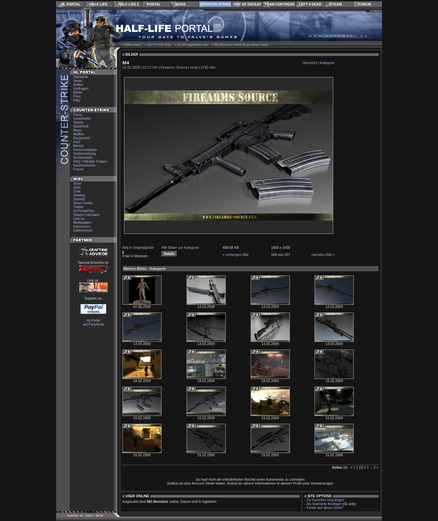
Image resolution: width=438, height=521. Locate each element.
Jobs (77, 187)
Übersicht (310, 63)
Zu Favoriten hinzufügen (325, 500)
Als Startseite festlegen (324, 504)
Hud (76, 142)
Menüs (78, 146)
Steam (336, 4)
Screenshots (82, 157)
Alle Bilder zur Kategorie (180, 247)
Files (77, 96)
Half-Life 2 (128, 4)
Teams (78, 122)
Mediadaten (82, 222)
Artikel (78, 85)
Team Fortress (279, 4)
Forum (364, 4)
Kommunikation (85, 150)
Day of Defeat (247, 4)
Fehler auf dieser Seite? (325, 508)
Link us (78, 218)
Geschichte (82, 118)
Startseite (80, 77)
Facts (77, 114)
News (77, 81)
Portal (154, 4)
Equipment (81, 138)
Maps (77, 130)
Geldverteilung (84, 153)
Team (77, 183)
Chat (77, 191)
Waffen (78, 134)
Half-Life (98, 4)
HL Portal (70, 4)
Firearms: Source (174, 67)
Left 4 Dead (310, 4)
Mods (181, 4)
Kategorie (327, 63)
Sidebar (79, 195)
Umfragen (81, 88)
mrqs (194, 67)
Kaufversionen (84, 165)
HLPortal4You (83, 211)
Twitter (78, 207)
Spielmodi (81, 126)
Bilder (77, 92)
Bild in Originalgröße (138, 247)
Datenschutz (82, 230)
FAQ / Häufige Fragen (90, 161)
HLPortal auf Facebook (93, 322)
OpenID (79, 199)
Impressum (82, 226)
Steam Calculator (86, 215)
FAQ (76, 100)
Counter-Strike (215, 4)
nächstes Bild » (323, 255)
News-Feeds (83, 203)
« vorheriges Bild (235, 255)
